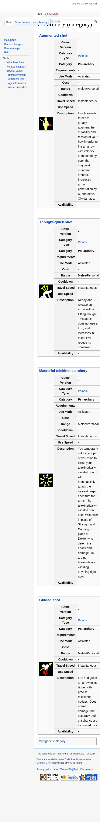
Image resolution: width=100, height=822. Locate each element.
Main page (10, 40)
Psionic (82, 55)
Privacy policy (44, 769)
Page (38, 13)
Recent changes (13, 44)
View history (40, 22)
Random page (12, 48)
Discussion (51, 13)
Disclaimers (86, 769)
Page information (16, 83)
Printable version (16, 74)
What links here (15, 62)
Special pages (15, 70)
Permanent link (15, 78)
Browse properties (17, 87)
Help (6, 52)
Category (45, 741)
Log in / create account (84, 3)
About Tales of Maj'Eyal (66, 769)
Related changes (16, 66)
